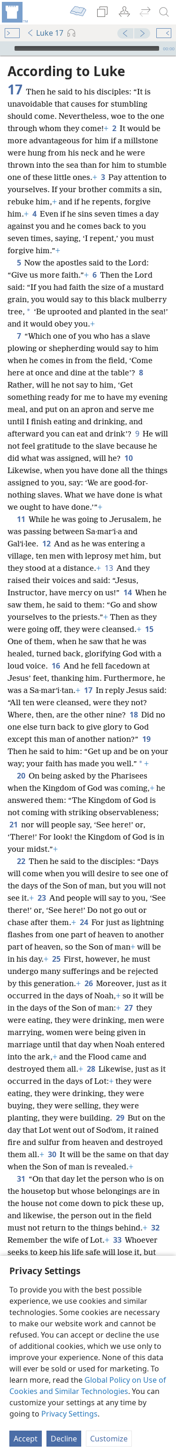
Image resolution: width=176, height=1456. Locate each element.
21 (13, 824)
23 (41, 898)
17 (88, 690)
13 (109, 568)
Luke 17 (45, 33)
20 (21, 776)
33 (117, 1240)
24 (84, 922)
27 (128, 1008)
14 (127, 592)
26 (88, 983)
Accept (26, 1438)
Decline (64, 1438)
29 (120, 1118)
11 (21, 519)
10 (128, 458)
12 (46, 543)
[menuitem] (14, 12)
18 (133, 714)
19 (146, 739)
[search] (164, 12)
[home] (14, 12)
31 (21, 1179)
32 (155, 1227)
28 (91, 1069)
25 (56, 959)
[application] (88, 48)
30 (52, 1154)
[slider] (87, 48)
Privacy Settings (69, 1414)
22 (21, 861)
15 (149, 629)
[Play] (6, 48)
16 (55, 666)
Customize (109, 1438)
